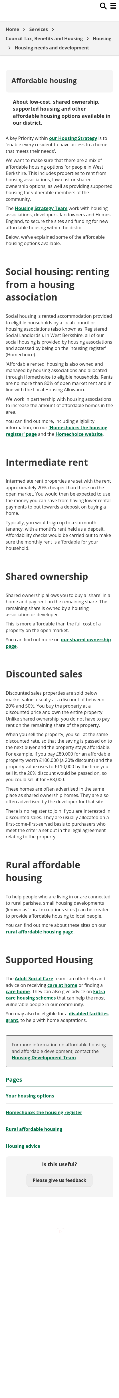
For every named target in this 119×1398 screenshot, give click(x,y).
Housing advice (23, 1146)
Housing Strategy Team (41, 208)
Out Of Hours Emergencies (59, 1286)
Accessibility (59, 1249)
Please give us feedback (59, 1180)
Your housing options (30, 1096)
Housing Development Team (44, 1057)
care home (18, 991)
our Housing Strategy (73, 138)
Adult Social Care (34, 978)
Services (38, 29)
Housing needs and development (52, 48)
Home (12, 29)
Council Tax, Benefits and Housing (44, 38)
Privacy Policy (59, 1298)
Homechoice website (78, 434)
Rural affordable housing (34, 1129)
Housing (102, 38)
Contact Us (59, 1261)
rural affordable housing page (39, 932)
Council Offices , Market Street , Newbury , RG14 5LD (59, 1313)
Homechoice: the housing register (44, 1112)
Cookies (59, 1273)
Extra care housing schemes (55, 994)
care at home (62, 985)
